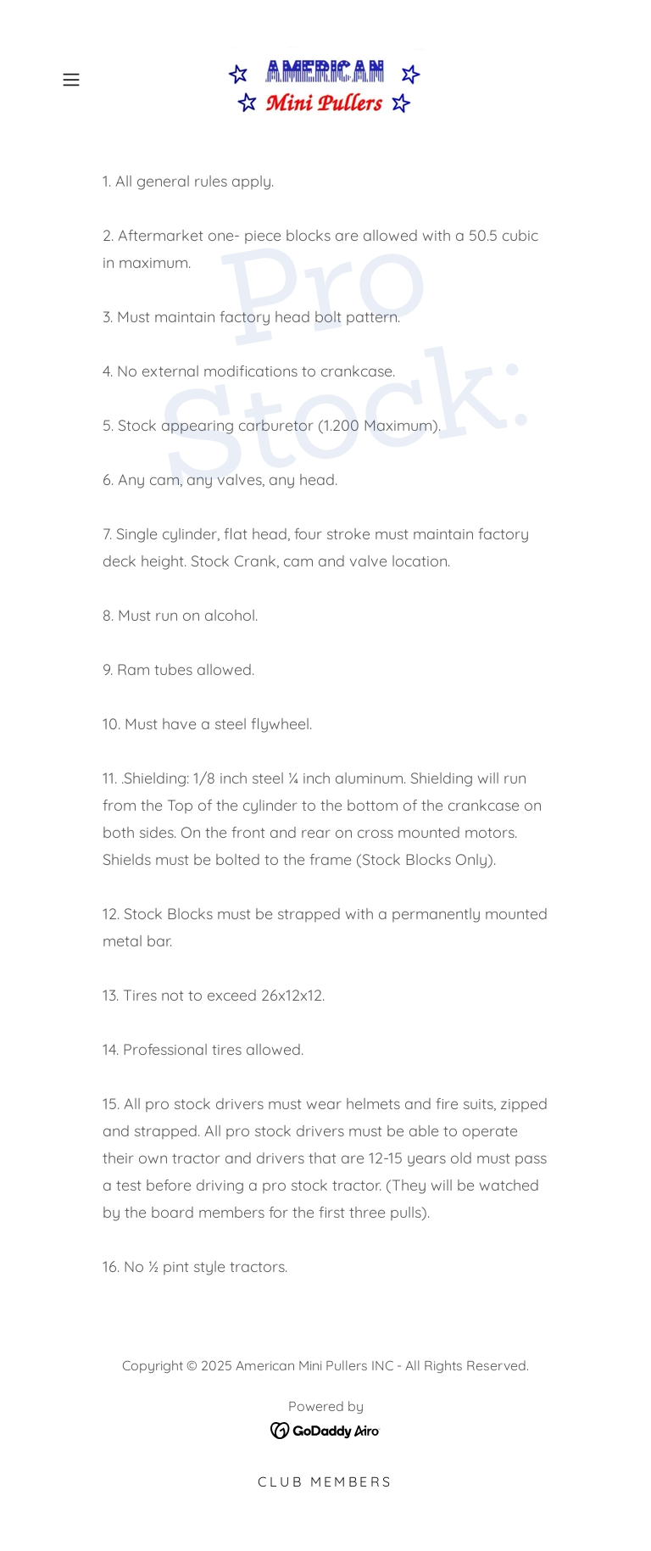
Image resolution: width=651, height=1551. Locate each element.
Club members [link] (325, 1481)
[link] (325, 80)
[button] (95, 80)
